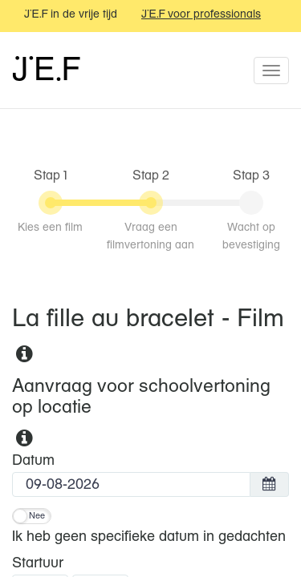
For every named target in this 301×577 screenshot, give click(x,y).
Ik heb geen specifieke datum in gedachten (149, 537)
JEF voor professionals (201, 14)
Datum (33, 461)
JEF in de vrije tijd (70, 14)
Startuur (37, 563)
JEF (45, 71)
